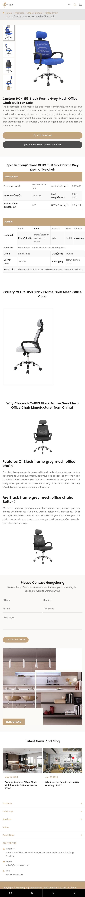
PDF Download (42, 135)
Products (19, 13)
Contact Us (9, 843)
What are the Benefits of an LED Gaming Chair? (62, 784)
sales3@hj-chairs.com (17, 865)
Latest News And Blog (42, 741)
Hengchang (13, 722)
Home (9, 13)
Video (6, 827)
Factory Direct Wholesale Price (42, 144)
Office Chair (51, 13)
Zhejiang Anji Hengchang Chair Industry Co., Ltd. (41, 887)
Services (7, 819)
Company (8, 811)
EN (69, 4)
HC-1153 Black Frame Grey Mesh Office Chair (32, 16)
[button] (8, 26)
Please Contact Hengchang (42, 582)
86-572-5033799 (14, 874)
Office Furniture (34, 13)
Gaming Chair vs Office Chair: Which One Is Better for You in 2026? (21, 785)
